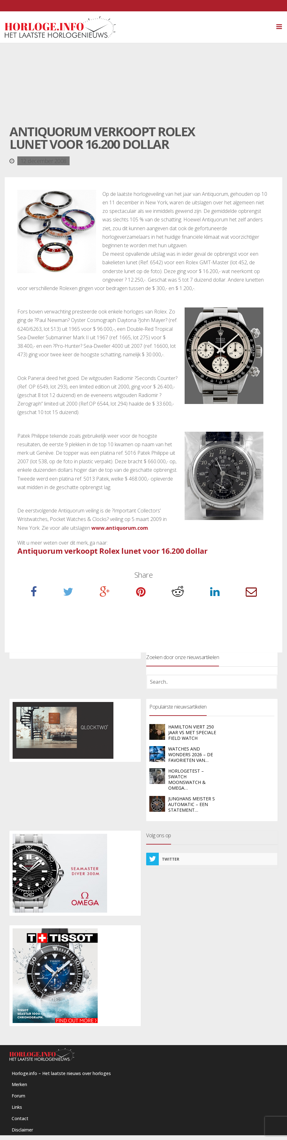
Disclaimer (22, 1130)
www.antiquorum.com (119, 527)
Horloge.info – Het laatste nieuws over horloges (61, 1073)
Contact (20, 1118)
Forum (18, 1096)
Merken (19, 1084)
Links (17, 1107)
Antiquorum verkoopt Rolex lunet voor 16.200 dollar (112, 551)
